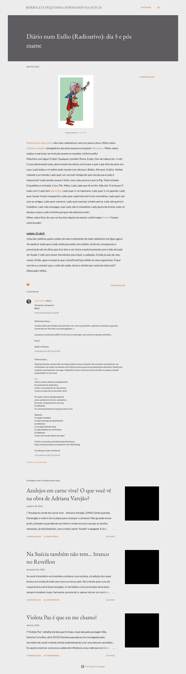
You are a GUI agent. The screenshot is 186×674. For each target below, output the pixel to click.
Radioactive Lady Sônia (39, 142)
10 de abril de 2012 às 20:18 (47, 351)
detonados (97, 148)
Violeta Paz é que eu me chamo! (61, 617)
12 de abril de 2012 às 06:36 (47, 455)
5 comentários (50, 536)
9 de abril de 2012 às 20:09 (46, 312)
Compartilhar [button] (147, 77)
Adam (106, 217)
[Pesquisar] (146, 7)
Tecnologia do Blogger (93, 666)
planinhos (55, 190)
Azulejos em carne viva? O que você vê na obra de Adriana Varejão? (68, 494)
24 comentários (51, 655)
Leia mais (110, 536)
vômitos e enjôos (36, 148)
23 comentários (51, 600)
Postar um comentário (36, 462)
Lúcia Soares (40, 300)
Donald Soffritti (82, 132)
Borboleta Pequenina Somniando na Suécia (64, 7)
